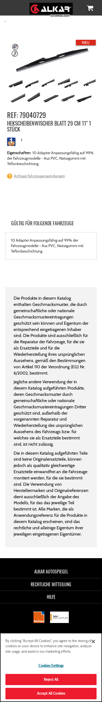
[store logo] (51, 8)
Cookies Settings (50, 665)
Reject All (51, 679)
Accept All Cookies (51, 693)
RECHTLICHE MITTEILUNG (51, 584)
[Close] (93, 642)
